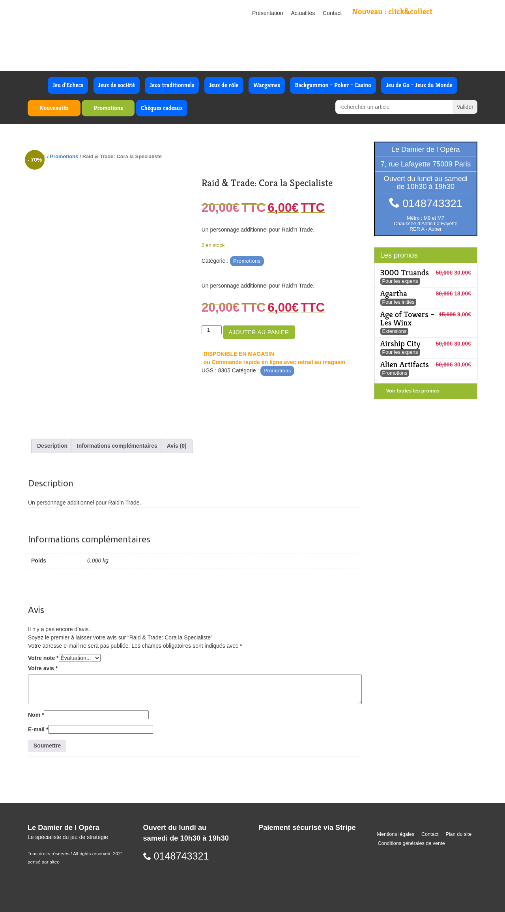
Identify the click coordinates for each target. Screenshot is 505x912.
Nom (36, 715)
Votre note (43, 658)
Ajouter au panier (259, 332)
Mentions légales (396, 834)
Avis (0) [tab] (177, 446)
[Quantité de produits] (212, 329)
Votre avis (43, 668)
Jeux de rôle (224, 85)
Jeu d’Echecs (67, 85)
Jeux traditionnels (172, 85)
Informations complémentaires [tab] (117, 446)
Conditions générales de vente (411, 843)
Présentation (267, 13)
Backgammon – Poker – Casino (333, 85)
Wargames (266, 85)
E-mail (38, 729)
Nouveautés (54, 108)
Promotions (108, 108)
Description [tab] (52, 446)
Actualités (303, 13)
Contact (332, 13)
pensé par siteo (44, 862)
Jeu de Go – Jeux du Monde (419, 85)
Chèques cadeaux (162, 108)
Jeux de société (116, 85)
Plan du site (458, 834)
